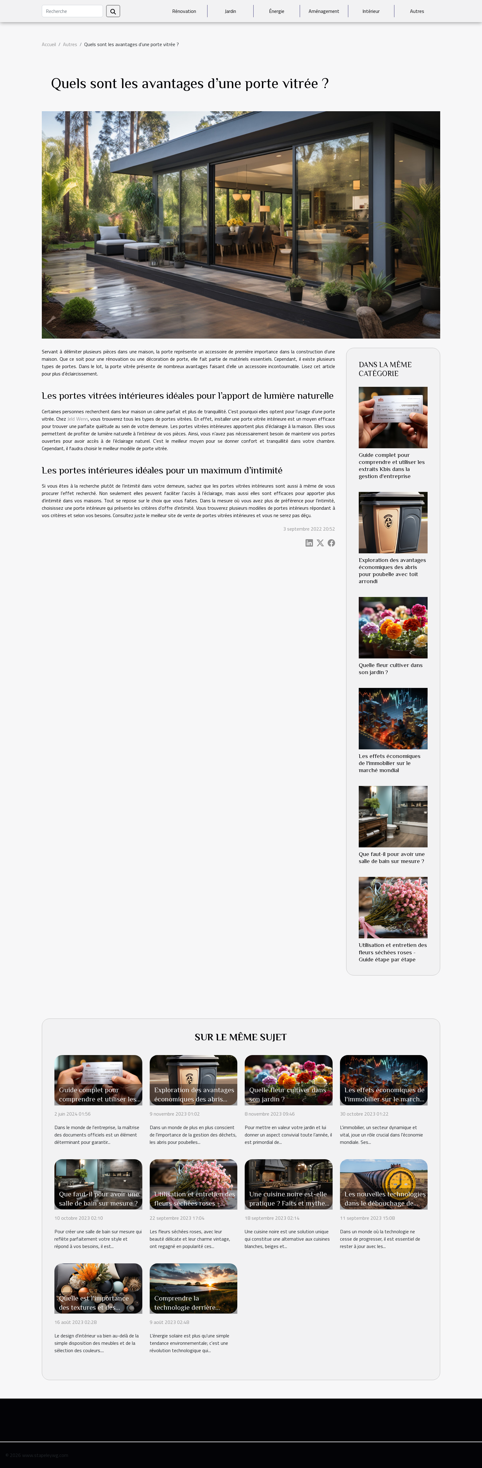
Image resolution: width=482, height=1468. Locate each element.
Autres (417, 11)
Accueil (49, 44)
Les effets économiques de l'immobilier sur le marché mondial (390, 763)
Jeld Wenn (77, 418)
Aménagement (324, 11)
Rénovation (184, 11)
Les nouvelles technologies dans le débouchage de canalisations (385, 1203)
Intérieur (371, 11)
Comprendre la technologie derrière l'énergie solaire (184, 1307)
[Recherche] (72, 11)
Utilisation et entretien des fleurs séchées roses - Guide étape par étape (393, 952)
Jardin (230, 11)
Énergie (276, 11)
